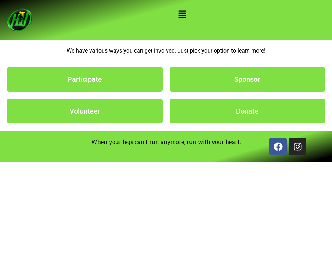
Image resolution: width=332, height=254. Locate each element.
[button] (182, 15)
